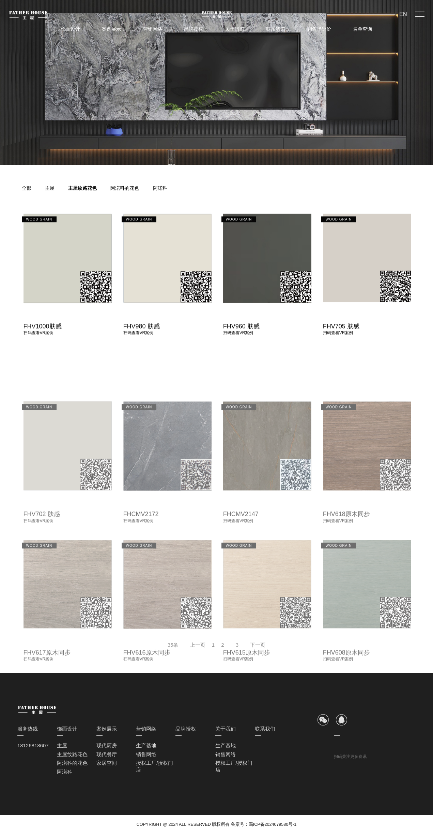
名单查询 (362, 29)
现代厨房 (106, 745)
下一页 (257, 648)
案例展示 (111, 29)
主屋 (50, 188)
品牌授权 (193, 29)
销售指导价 (319, 29)
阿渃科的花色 (124, 188)
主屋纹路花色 (82, 188)
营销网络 (152, 29)
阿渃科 (160, 188)
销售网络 (146, 754)
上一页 (197, 648)
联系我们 (275, 29)
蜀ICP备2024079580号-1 (272, 824)
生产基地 (146, 745)
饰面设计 (70, 29)
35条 (173, 648)
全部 (26, 188)
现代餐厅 (106, 754)
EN (403, 14)
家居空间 (106, 763)
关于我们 (234, 29)
